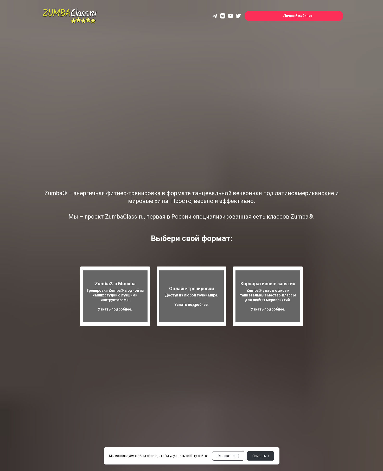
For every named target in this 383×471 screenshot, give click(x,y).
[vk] (222, 15)
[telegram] (215, 15)
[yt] (230, 15)
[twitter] (238, 15)
